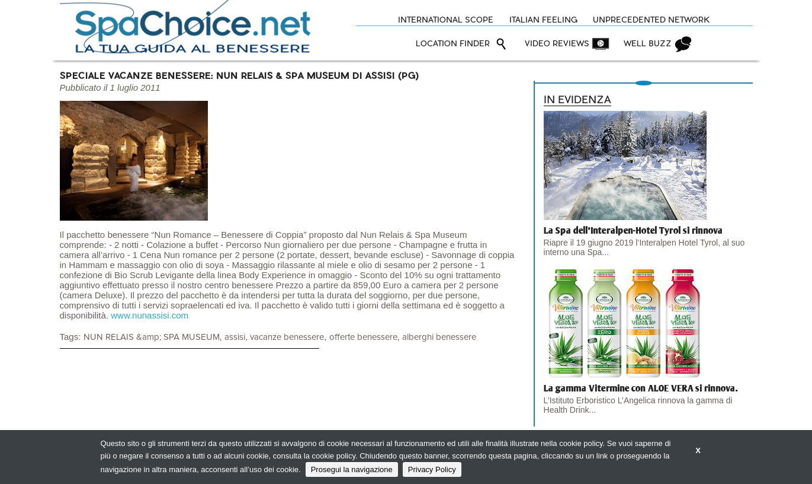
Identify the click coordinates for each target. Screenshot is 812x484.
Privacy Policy (432, 469)
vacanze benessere (287, 337)
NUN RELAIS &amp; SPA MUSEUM (152, 337)
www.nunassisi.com (149, 315)
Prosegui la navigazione (352, 469)
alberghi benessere (439, 337)
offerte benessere (363, 337)
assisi (234, 337)
